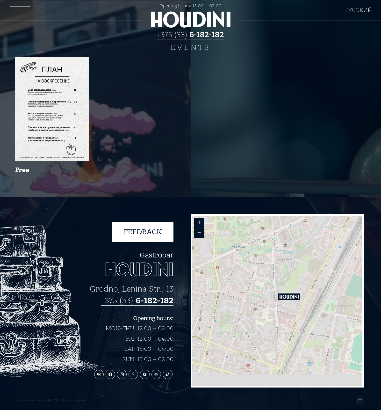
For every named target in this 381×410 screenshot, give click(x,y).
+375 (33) (191, 34)
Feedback (143, 231)
